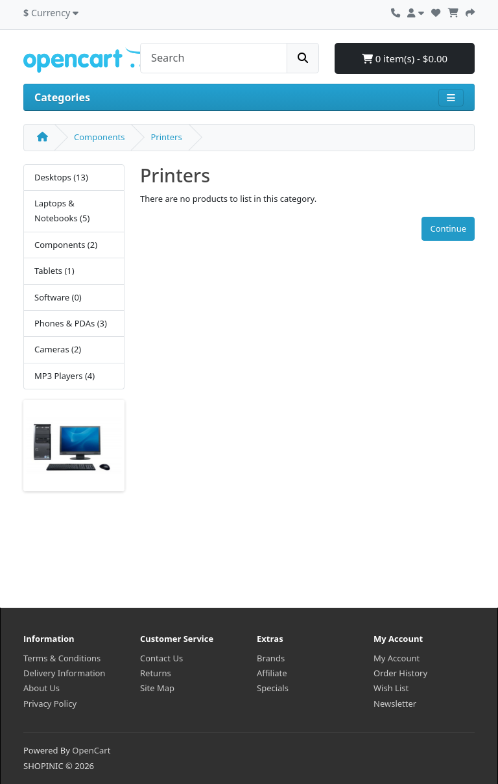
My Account (397, 658)
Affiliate (272, 673)
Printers (166, 137)
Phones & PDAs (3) (70, 323)
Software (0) (58, 297)
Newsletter (395, 703)
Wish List (391, 688)
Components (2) (65, 245)
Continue (448, 228)
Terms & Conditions (62, 658)
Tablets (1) (54, 270)
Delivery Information (64, 673)
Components (99, 137)
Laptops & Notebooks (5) (61, 210)
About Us (41, 688)
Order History (400, 673)
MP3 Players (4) (64, 376)
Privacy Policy (50, 703)
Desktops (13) (61, 177)
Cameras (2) (57, 349)
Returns (155, 673)
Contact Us (161, 658)
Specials (273, 688)
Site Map (157, 688)
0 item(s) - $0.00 (404, 58)
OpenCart (91, 750)
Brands (271, 658)
